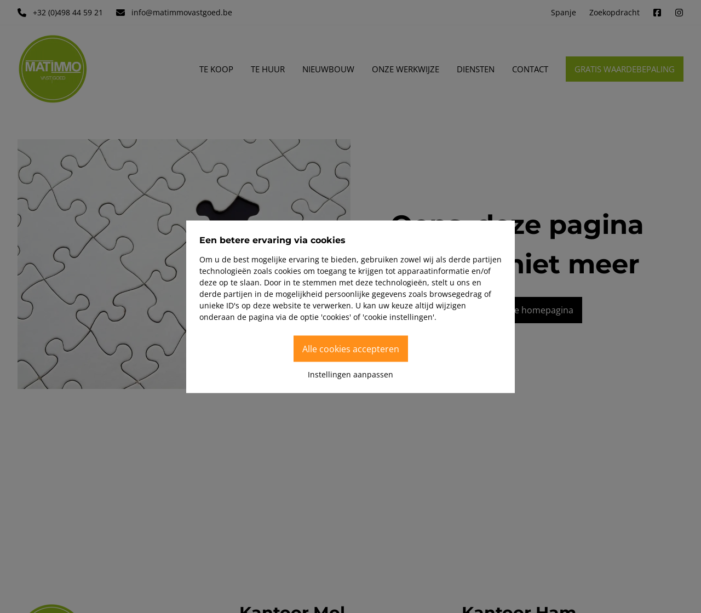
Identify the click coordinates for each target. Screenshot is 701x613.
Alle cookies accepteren (350, 348)
